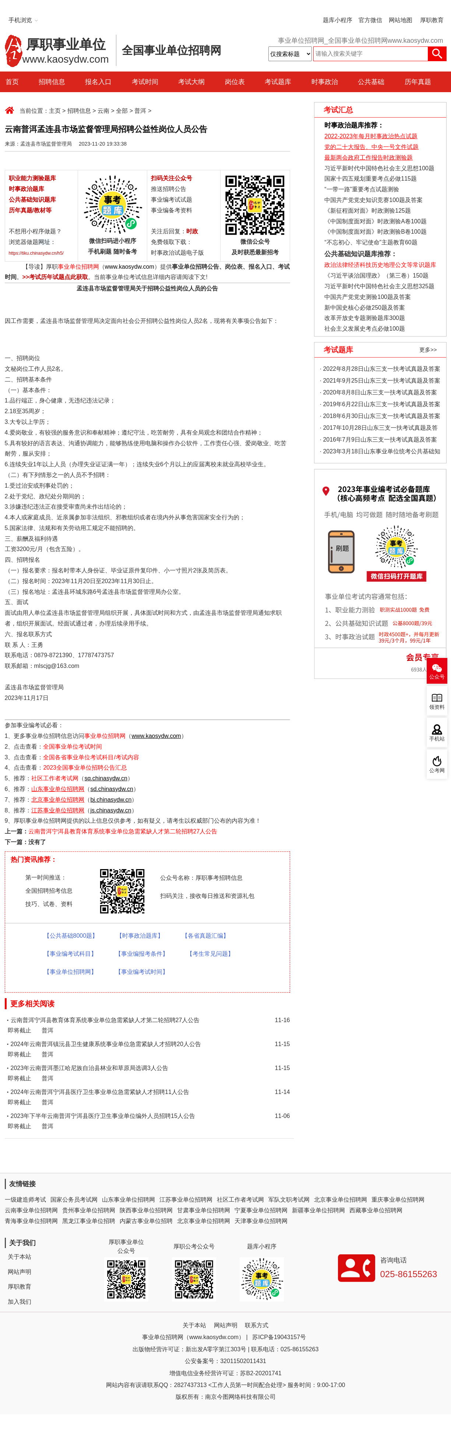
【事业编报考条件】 (141, 954)
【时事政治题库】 (139, 936)
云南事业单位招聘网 (31, 1210)
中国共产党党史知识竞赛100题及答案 (373, 200)
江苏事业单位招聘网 (185, 1199)
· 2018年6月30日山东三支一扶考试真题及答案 (380, 416)
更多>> (428, 349)
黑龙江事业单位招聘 (88, 1221)
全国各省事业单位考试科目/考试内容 (91, 757)
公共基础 (371, 82)
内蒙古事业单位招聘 (146, 1221)
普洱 (140, 111)
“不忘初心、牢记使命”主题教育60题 (370, 242)
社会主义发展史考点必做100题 (364, 328)
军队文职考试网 (289, 1199)
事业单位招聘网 (78, 267)
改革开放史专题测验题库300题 (364, 318)
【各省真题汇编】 (205, 936)
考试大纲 (191, 82)
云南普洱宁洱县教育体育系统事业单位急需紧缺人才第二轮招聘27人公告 (123, 831)
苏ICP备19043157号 (279, 1337)
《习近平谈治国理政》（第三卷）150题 (374, 275)
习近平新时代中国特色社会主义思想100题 (379, 168)
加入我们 (19, 1302)
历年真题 (418, 82)
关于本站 (19, 1257)
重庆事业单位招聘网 (397, 1199)
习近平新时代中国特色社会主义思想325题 (379, 286)
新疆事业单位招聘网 (318, 1210)
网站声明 (19, 1272)
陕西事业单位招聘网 (146, 1210)
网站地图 (400, 20)
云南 (103, 111)
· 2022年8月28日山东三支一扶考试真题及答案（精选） (380, 370)
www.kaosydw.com (129, 267)
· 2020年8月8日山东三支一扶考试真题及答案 (378, 392)
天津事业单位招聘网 (261, 1221)
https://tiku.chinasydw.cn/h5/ (36, 253)
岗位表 (235, 82)
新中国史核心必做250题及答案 (364, 307)
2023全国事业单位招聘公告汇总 (85, 767)
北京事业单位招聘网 (340, 1199)
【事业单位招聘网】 (70, 972)
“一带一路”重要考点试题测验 (361, 189)
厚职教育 (432, 20)
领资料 (437, 707)
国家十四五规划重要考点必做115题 (370, 178)
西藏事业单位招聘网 (375, 1210)
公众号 (437, 677)
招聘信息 (52, 82)
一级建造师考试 (25, 1199)
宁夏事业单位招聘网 (261, 1210)
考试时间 (145, 82)
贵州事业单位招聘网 (88, 1210)
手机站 (437, 739)
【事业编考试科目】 (70, 954)
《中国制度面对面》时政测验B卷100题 (375, 232)
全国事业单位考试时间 (72, 746)
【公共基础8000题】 (71, 936)
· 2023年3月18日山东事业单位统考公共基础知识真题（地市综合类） (380, 452)
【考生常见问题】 (210, 954)
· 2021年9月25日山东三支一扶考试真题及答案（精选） (380, 382)
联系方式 (256, 1325)
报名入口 (98, 82)
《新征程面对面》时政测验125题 (367, 211)
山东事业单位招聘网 (128, 1199)
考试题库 (278, 82)
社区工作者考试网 (54, 778)
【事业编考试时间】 (141, 972)
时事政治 (324, 82)
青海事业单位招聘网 (31, 1221)
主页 (55, 111)
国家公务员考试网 (74, 1199)
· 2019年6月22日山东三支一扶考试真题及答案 (380, 404)
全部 (122, 111)
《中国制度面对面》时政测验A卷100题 (375, 221)
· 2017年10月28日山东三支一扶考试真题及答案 (379, 429)
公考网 (437, 770)
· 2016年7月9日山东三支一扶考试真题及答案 (378, 439)
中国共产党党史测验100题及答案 (367, 297)
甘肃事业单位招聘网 (203, 1210)
